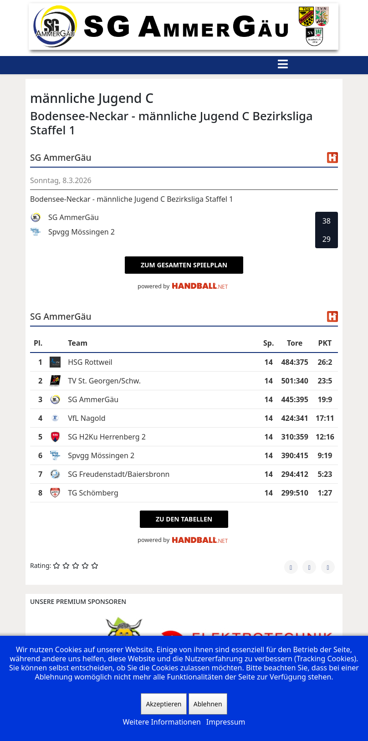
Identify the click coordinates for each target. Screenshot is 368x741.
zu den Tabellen (184, 519)
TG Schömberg (93, 493)
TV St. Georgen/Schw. (104, 381)
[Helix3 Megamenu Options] (283, 65)
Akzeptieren (163, 704)
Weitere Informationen (161, 722)
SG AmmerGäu (93, 399)
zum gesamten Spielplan (184, 265)
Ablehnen (208, 704)
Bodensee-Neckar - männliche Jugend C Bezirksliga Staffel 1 (131, 199)
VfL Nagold (86, 418)
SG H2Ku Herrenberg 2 (107, 437)
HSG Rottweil (90, 362)
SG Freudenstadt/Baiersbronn (118, 474)
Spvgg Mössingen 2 (101, 455)
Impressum (225, 722)
